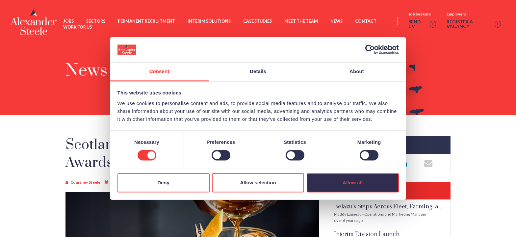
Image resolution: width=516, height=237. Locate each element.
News (337, 21)
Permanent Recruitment (147, 21)
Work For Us (78, 27)
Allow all (353, 182)
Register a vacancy (474, 24)
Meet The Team (302, 21)
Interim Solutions (209, 21)
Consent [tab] (159, 71)
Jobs (69, 21)
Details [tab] (258, 71)
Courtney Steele (85, 182)
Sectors (96, 21)
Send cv (422, 24)
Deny (163, 182)
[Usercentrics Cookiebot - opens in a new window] (370, 50)
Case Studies (258, 21)
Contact (366, 21)
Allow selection (258, 182)
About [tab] (356, 71)
